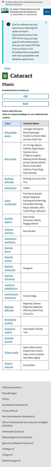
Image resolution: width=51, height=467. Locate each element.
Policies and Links (10, 387)
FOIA (4, 399)
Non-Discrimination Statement (17, 416)
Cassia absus (10, 187)
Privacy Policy (9, 410)
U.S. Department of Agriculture (23, 14)
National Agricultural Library (16, 437)
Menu (47, 12)
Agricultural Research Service (16, 443)
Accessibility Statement (14, 404)
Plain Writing (8, 393)
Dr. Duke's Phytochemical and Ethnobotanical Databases (25, 10)
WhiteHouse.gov (10, 460)
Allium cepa (10, 159)
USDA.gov (7, 448)
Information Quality (11, 431)
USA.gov (6, 454)
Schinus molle (11, 352)
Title (8, 123)
